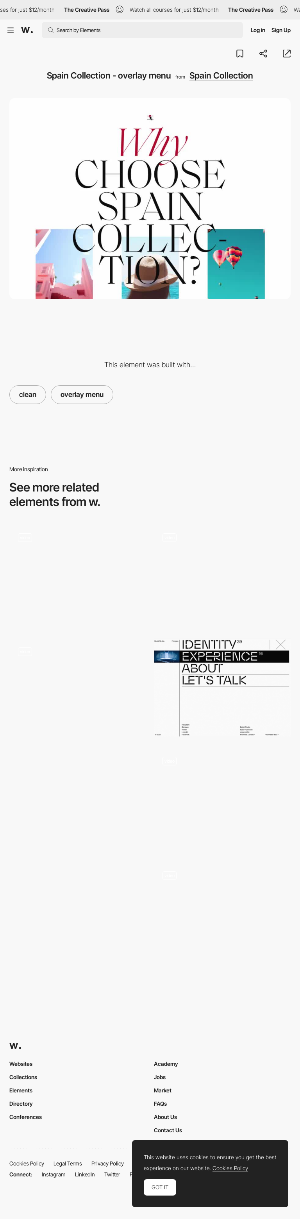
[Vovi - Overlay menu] (77, 913)
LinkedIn (85, 1174)
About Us (165, 1117)
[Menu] (222, 575)
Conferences (25, 1117)
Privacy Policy (107, 1163)
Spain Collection (221, 75)
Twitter (112, 1174)
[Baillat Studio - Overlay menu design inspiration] (222, 687)
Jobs (160, 1077)
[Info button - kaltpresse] (77, 573)
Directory (21, 1103)
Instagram (54, 1174)
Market (162, 1090)
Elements (20, 1090)
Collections (23, 1077)
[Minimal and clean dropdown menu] (222, 896)
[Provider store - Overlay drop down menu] (222, 782)
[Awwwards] (27, 30)
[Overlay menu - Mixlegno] (77, 687)
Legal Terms (68, 1163)
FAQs (160, 1103)
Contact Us (168, 1130)
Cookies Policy (26, 1163)
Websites (20, 1063)
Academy (166, 1063)
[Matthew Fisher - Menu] (77, 799)
